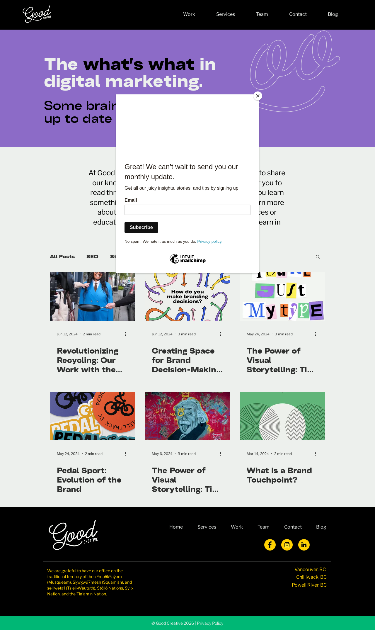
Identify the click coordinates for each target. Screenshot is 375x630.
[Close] (257, 95)
